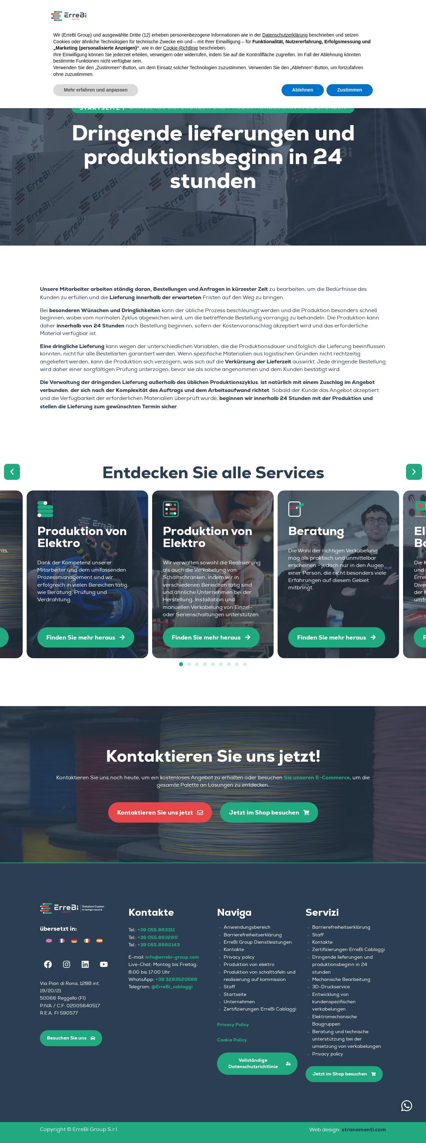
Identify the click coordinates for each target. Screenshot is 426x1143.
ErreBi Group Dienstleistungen (258, 942)
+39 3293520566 (176, 979)
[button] (12, 472)
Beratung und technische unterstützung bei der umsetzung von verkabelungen (346, 1039)
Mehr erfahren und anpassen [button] (95, 90)
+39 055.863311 (156, 930)
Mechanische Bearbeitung (341, 980)
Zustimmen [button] (349, 90)
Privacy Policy (233, 1025)
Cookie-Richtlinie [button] (180, 48)
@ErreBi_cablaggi (172, 987)
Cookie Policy (232, 1040)
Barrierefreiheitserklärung (253, 935)
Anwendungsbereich (247, 927)
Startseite (235, 995)
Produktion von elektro (249, 965)
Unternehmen (239, 1002)
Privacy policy (239, 957)
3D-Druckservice (331, 987)
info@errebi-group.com (172, 957)
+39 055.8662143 (158, 945)
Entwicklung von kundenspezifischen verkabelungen (334, 1002)
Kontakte (234, 950)
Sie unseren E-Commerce (317, 777)
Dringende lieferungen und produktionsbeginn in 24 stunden (342, 965)
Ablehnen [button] (303, 90)
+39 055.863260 (157, 937)
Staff (229, 987)
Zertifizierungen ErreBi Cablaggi (260, 1009)
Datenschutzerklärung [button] (285, 35)
